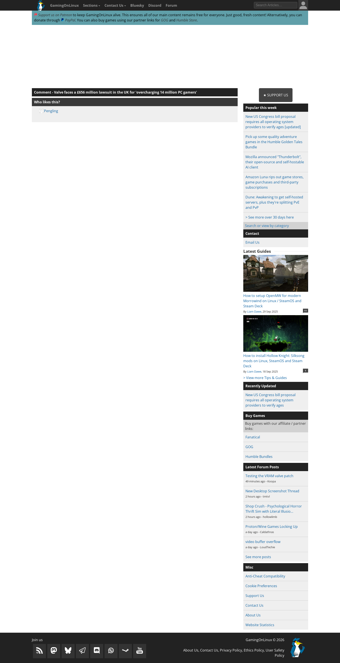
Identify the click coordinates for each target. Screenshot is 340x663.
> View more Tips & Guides (265, 377)
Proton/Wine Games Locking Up (271, 526)
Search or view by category (267, 225)
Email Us (252, 242)
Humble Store (186, 20)
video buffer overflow (262, 541)
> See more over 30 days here (269, 217)
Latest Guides (257, 251)
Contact (252, 233)
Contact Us (115, 5)
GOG (164, 20)
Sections (91, 5)
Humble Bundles (259, 456)
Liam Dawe (254, 311)
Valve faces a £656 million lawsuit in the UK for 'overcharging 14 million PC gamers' (125, 92)
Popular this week (261, 107)
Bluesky (137, 5)
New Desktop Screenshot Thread (272, 491)
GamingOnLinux (64, 5)
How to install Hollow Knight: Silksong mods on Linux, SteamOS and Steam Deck (275, 358)
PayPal (68, 20)
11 (305, 310)
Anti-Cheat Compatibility (265, 576)
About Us (253, 615)
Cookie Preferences (261, 586)
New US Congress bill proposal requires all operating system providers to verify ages (270, 400)
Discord (154, 5)
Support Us (254, 595)
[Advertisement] (170, 56)
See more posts (258, 556)
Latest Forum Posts (262, 467)
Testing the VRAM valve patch (269, 475)
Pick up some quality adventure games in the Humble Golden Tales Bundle (273, 141)
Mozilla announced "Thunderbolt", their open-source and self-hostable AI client (274, 162)
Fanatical (252, 437)
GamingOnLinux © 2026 (265, 639)
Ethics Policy (254, 650)
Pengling (51, 111)
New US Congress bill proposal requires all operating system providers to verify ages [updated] (273, 121)
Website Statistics (259, 624)
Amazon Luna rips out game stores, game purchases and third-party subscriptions (274, 182)
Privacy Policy (231, 650)
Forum (171, 5)
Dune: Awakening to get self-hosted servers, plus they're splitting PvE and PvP (274, 202)
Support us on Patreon (53, 15)
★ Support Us (275, 95)
